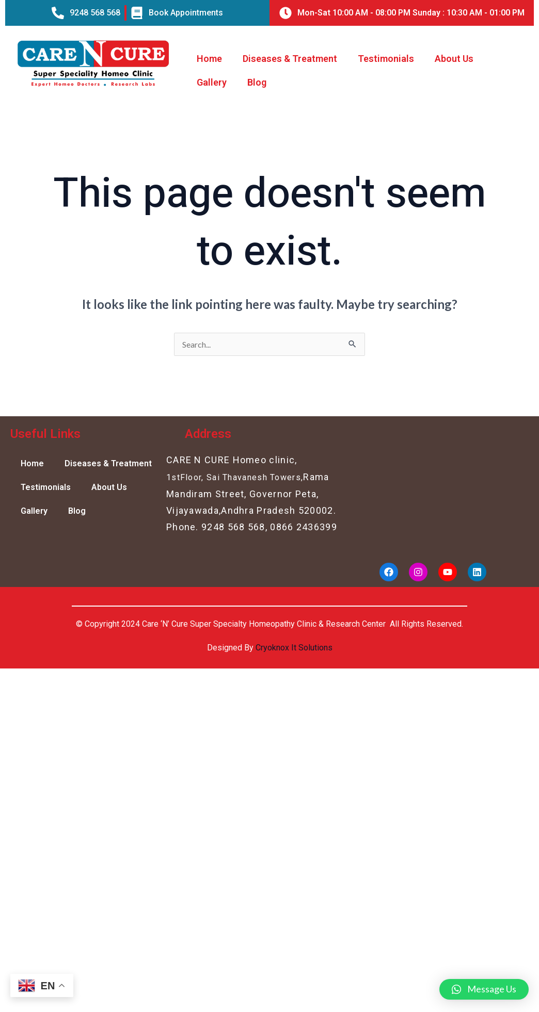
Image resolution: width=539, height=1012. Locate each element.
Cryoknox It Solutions (294, 647)
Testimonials (386, 58)
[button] (484, 989)
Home (209, 58)
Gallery (212, 82)
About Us (454, 58)
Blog (256, 82)
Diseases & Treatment (290, 58)
